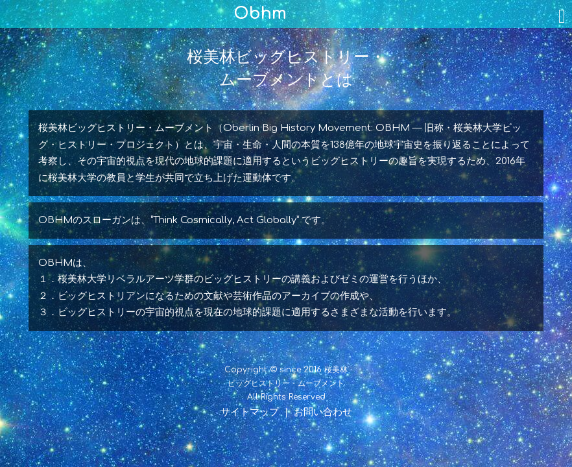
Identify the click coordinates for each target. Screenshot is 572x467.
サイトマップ (249, 412)
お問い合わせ (323, 412)
